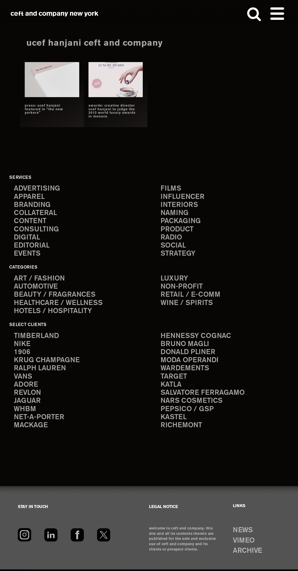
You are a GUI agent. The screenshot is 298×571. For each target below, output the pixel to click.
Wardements (185, 369)
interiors (180, 205)
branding (32, 205)
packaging (181, 221)
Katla (171, 386)
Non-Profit (182, 287)
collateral (35, 213)
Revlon (28, 394)
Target (174, 378)
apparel (29, 197)
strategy (178, 254)
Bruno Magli (185, 345)
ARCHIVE (248, 552)
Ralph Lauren (40, 369)
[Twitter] (103, 536)
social (173, 246)
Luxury (175, 279)
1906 (22, 353)
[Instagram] (24, 536)
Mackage (31, 427)
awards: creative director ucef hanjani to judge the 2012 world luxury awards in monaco (112, 111)
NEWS (243, 532)
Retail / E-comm (190, 295)
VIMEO (244, 542)
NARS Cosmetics (192, 402)
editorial (32, 246)
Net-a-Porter (39, 419)
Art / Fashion (40, 279)
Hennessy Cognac (197, 337)
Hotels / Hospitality (53, 312)
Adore (26, 386)
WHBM (25, 410)
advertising (37, 188)
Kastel (174, 419)
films (171, 188)
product (177, 230)
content (30, 221)
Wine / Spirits (187, 304)
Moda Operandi (190, 361)
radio (171, 238)
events (27, 254)
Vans (23, 378)
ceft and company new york (54, 14)
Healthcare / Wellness (59, 304)
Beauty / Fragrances (55, 295)
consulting (37, 230)
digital (27, 238)
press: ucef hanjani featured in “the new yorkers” (44, 109)
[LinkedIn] (51, 536)
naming (175, 213)
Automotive (36, 287)
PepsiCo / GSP (187, 410)
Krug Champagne (47, 361)
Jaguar (27, 402)
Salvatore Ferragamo (203, 394)
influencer (183, 197)
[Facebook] (77, 536)
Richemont (182, 427)
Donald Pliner (188, 353)
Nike (22, 345)
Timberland (36, 337)
